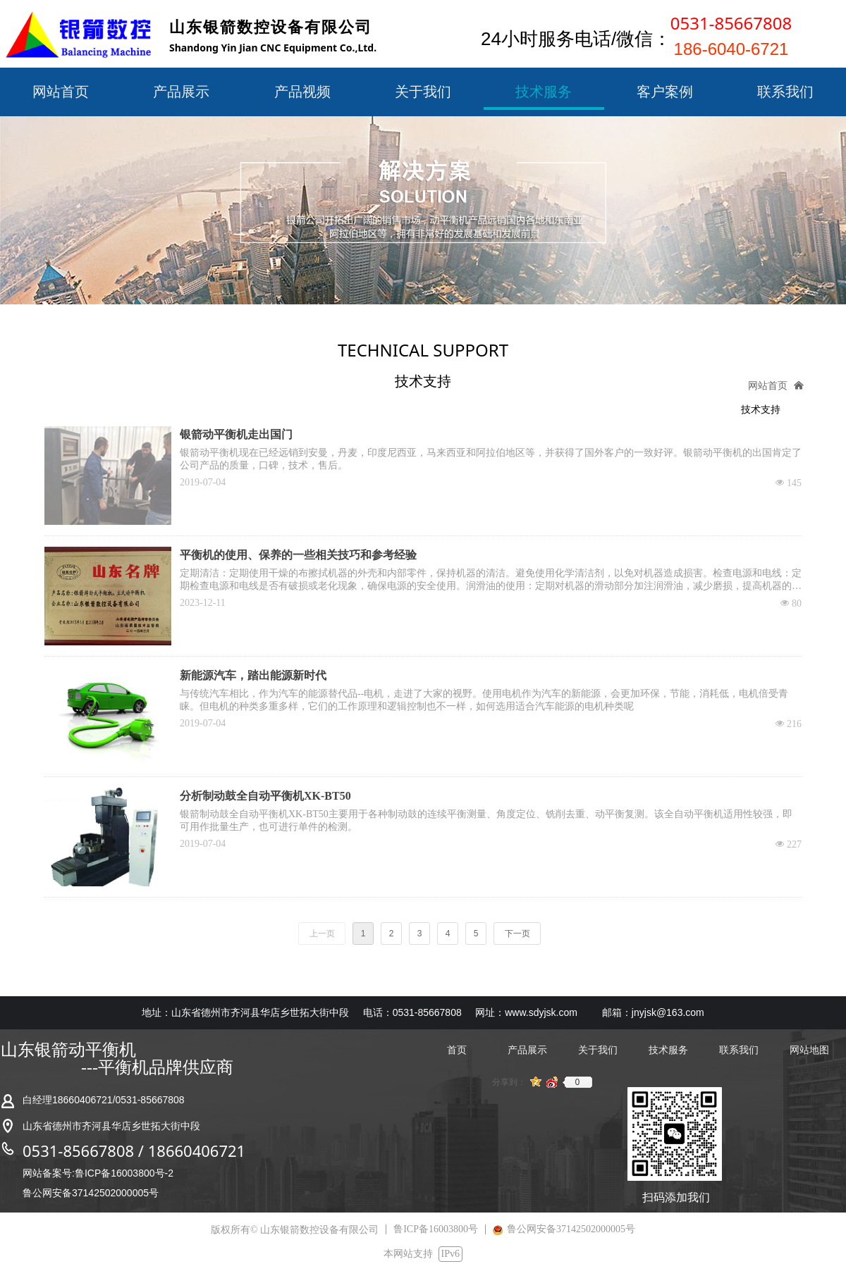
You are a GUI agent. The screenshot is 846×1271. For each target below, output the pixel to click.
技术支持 (760, 409)
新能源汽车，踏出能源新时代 (253, 675)
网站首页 (767, 385)
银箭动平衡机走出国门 (236, 434)
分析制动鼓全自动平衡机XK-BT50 (265, 796)
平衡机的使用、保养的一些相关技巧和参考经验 (298, 555)
